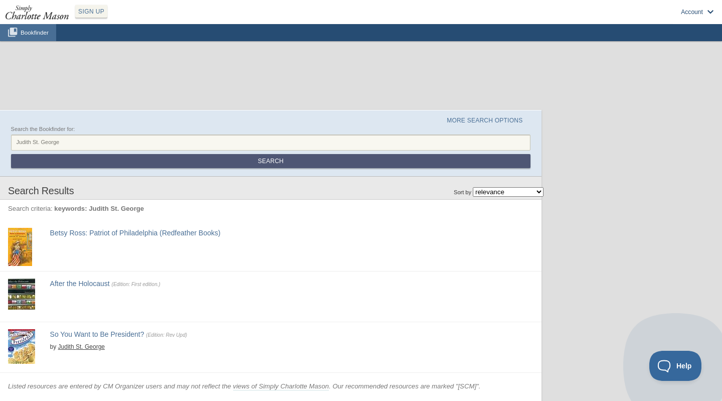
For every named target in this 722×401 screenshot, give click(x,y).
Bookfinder (35, 32)
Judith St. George (81, 346)
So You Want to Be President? (97, 334)
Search (270, 161)
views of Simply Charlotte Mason (281, 386)
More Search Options (484, 120)
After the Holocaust (80, 284)
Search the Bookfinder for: (43, 129)
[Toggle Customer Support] (675, 366)
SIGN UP (91, 11)
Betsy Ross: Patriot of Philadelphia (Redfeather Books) (135, 233)
